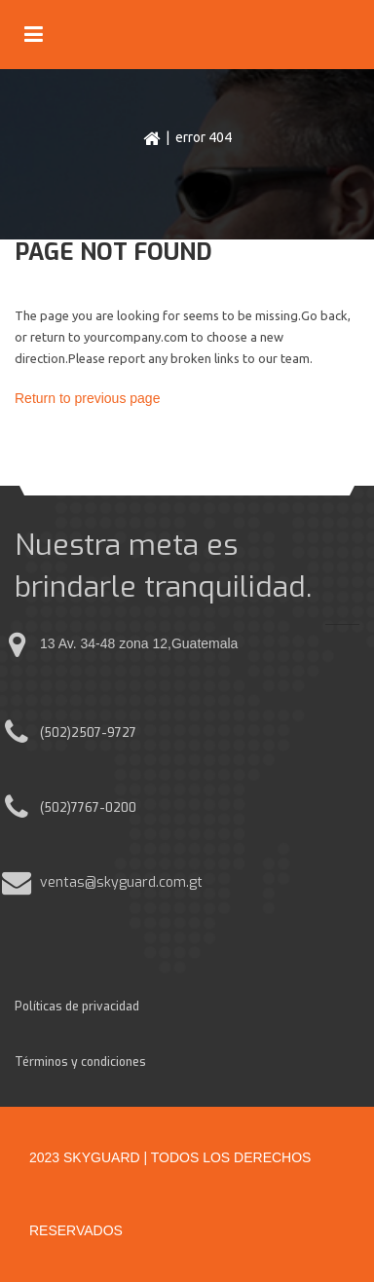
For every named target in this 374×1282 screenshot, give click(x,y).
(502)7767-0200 (88, 808)
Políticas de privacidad (77, 1006)
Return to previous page (87, 398)
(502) (55, 733)
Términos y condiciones (80, 1062)
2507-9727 (103, 733)
